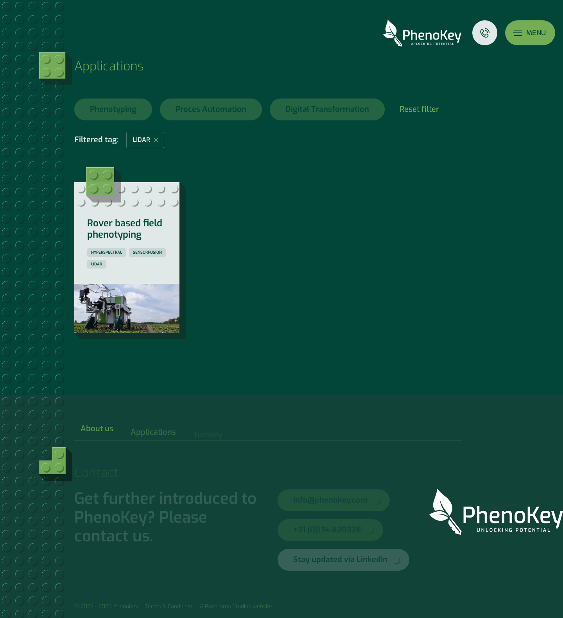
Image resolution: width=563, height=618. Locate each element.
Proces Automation (211, 109)
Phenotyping (113, 109)
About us (97, 432)
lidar (141, 140)
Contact (484, 32)
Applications (153, 435)
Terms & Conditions (169, 606)
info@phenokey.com (330, 500)
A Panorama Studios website (236, 606)
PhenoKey (422, 33)
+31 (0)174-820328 (327, 530)
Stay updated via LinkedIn (340, 559)
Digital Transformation (327, 109)
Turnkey (207, 436)
